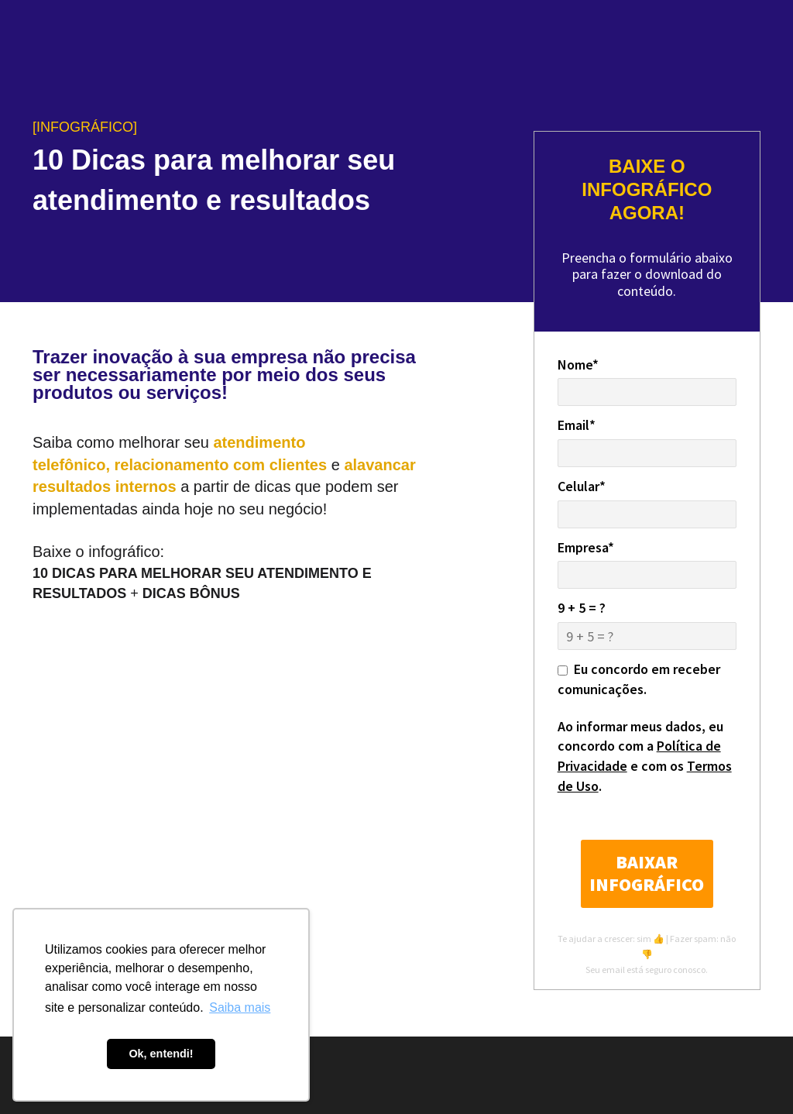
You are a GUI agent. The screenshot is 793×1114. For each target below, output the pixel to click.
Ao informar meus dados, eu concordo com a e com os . (645, 756)
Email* (577, 425)
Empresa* (586, 547)
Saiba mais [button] (239, 1007)
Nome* (578, 364)
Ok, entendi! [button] (161, 1053)
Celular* (582, 486)
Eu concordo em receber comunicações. (639, 679)
